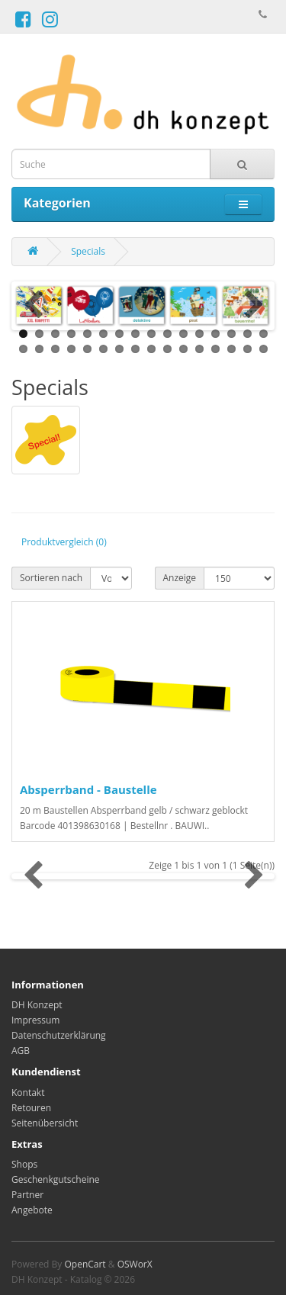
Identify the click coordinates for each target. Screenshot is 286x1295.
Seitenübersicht (44, 1123)
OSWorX (135, 1264)
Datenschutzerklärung (58, 1035)
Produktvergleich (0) (64, 541)
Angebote (32, 1209)
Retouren (31, 1107)
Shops (24, 1164)
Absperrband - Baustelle (88, 789)
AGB (20, 1050)
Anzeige (180, 577)
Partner (27, 1194)
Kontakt (27, 1092)
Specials (88, 251)
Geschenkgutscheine (55, 1179)
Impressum (35, 1020)
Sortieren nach (51, 577)
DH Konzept (37, 1004)
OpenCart (84, 1264)
